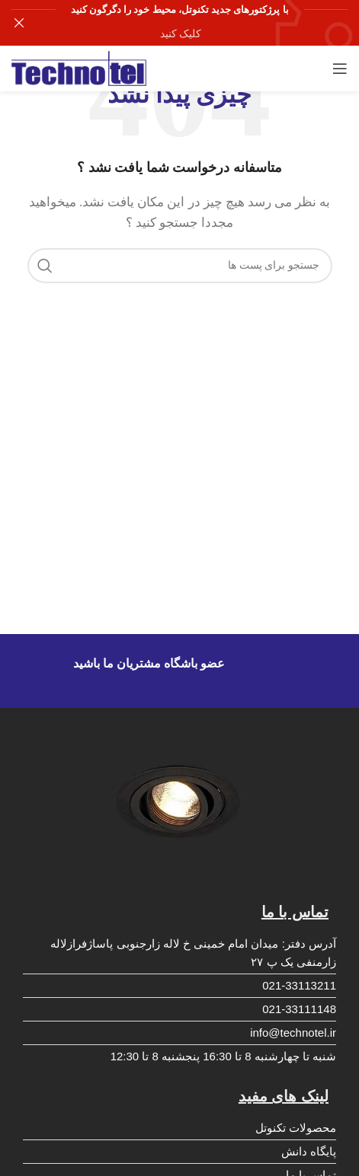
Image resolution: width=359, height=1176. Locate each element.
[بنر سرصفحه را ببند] (19, 23)
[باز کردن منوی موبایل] (340, 68)
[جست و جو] (179, 265)
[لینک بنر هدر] (202, 23)
